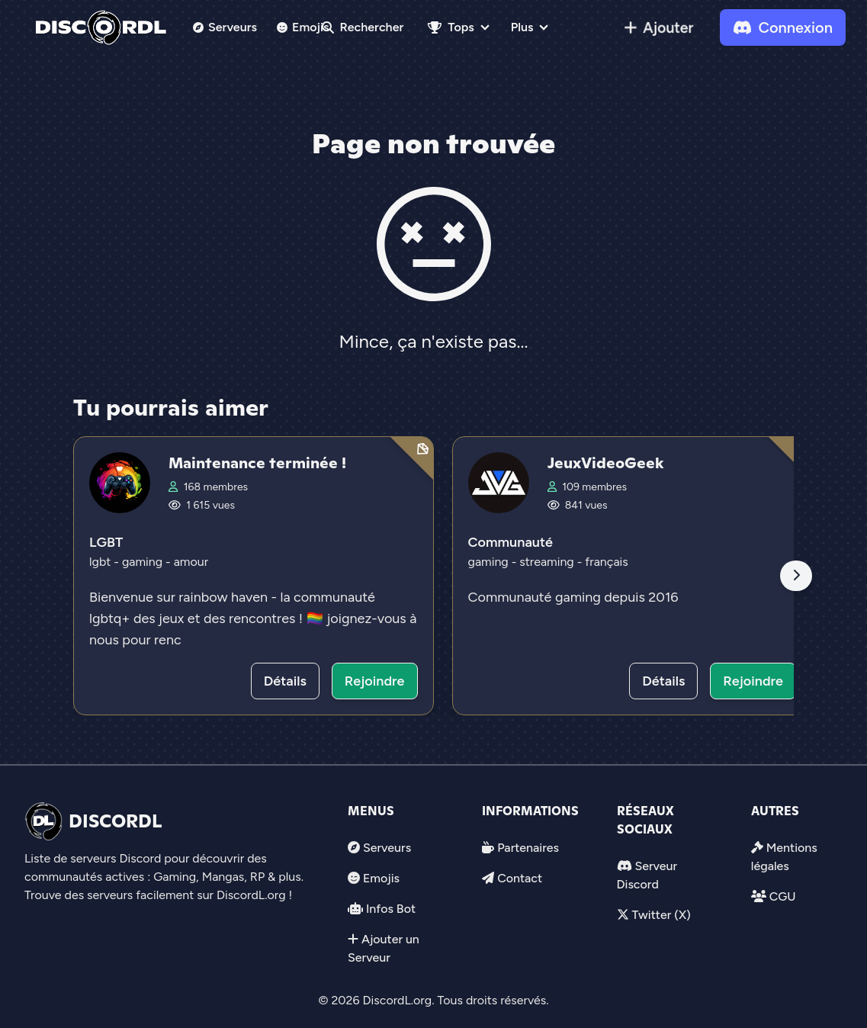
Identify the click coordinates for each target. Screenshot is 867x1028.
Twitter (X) (660, 915)
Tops (451, 27)
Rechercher (363, 27)
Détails (285, 681)
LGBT (106, 542)
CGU (782, 896)
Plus (522, 27)
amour (191, 561)
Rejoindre (375, 681)
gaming (143, 561)
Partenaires (528, 847)
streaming (547, 561)
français (606, 561)
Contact (519, 878)
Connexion (783, 27)
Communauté (510, 542)
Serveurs (225, 27)
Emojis (303, 27)
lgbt (101, 561)
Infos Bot (391, 908)
